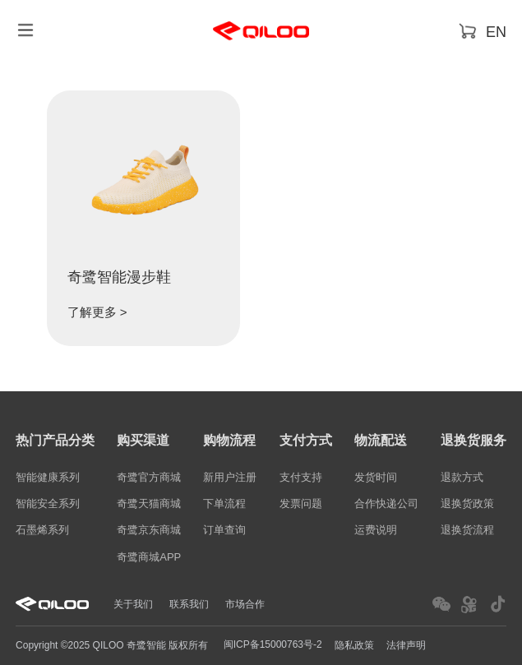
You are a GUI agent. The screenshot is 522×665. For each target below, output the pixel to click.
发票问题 (300, 503)
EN (496, 32)
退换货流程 (467, 530)
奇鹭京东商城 (149, 530)
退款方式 (462, 477)
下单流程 (224, 503)
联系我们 (189, 604)
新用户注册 (229, 477)
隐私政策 (354, 645)
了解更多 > (97, 312)
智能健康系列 (48, 477)
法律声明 (406, 645)
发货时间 (375, 477)
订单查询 (224, 530)
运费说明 (375, 530)
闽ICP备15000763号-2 (273, 644)
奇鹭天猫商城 (149, 503)
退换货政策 (467, 503)
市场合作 (245, 604)
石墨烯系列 (42, 530)
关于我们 (133, 604)
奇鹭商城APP (149, 557)
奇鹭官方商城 (149, 477)
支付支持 (300, 477)
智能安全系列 (48, 503)
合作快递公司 (386, 503)
